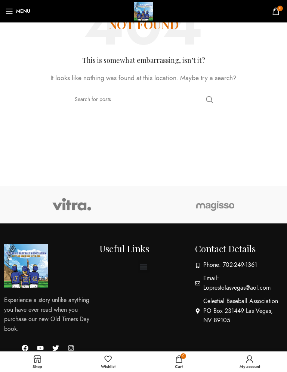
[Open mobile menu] (18, 11)
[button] (144, 266)
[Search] (143, 99)
